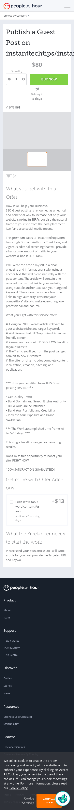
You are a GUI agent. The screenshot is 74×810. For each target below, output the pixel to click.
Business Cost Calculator (18, 716)
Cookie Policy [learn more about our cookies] (18, 788)
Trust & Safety (12, 648)
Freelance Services (14, 747)
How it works (11, 640)
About (7, 610)
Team (7, 617)
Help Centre (11, 655)
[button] (66, 6)
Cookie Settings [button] (28, 800)
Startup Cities (11, 724)
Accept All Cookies (49, 801)
